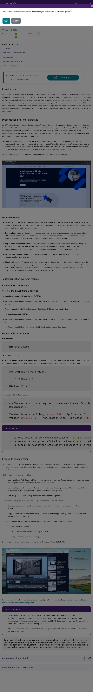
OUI (6, 18)
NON (16, 18)
